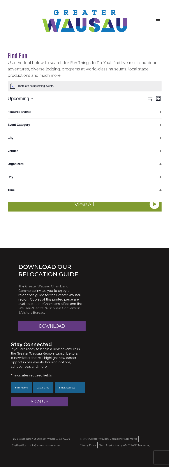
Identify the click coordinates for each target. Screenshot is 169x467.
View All (84, 204)
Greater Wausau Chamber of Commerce (113, 438)
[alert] (85, 86)
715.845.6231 (19, 445)
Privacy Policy (88, 445)
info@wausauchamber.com (46, 445)
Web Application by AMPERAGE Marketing (124, 445)
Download (52, 326)
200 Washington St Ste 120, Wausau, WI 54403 (41, 438)
